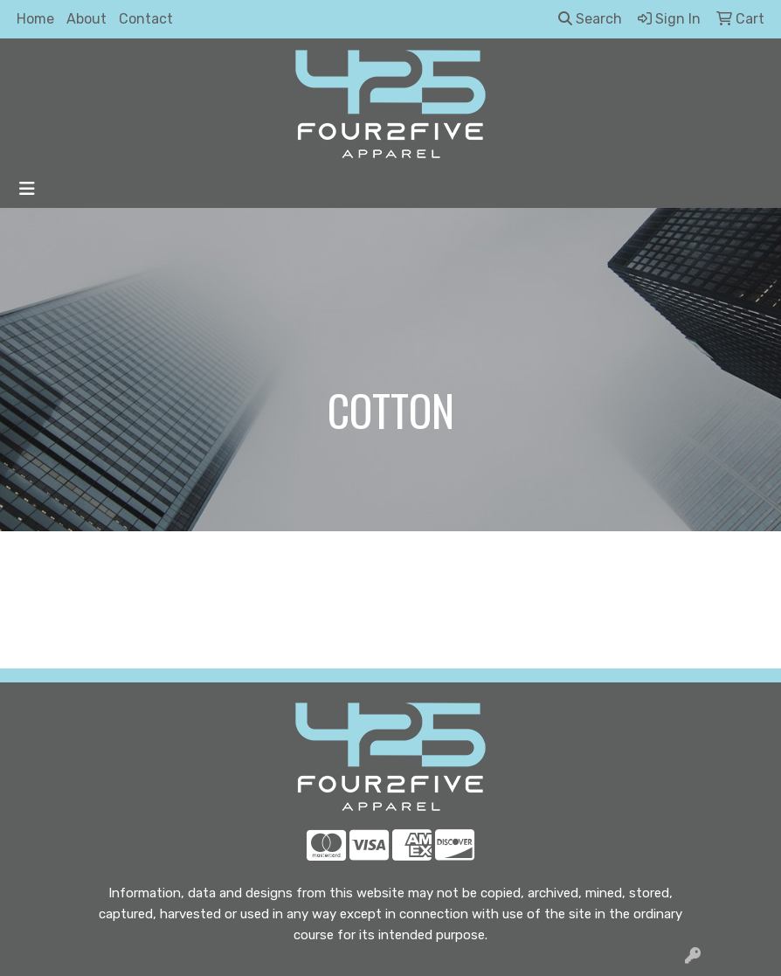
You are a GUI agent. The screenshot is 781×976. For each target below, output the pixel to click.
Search (590, 18)
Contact (146, 18)
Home (35, 18)
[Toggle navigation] (27, 189)
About (86, 18)
